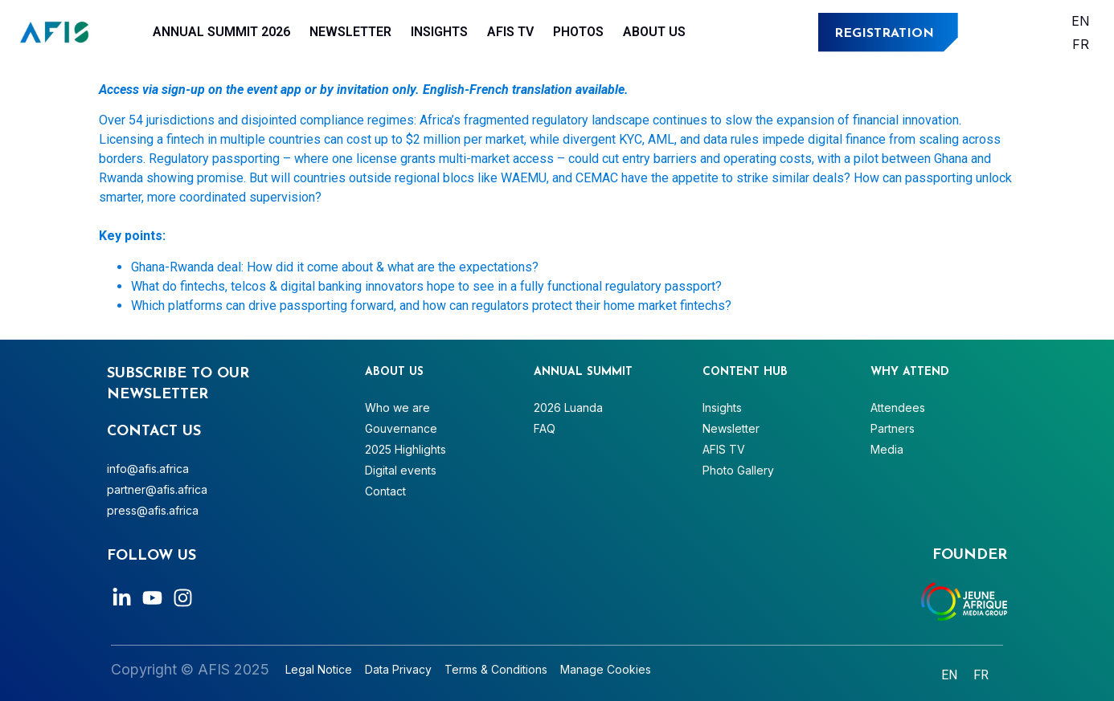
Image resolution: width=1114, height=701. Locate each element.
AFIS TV (510, 31)
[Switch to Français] (1080, 43)
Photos (578, 31)
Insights (439, 31)
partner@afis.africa (157, 489)
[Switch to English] (1080, 20)
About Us (654, 31)
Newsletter (350, 31)
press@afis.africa (153, 510)
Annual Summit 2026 (221, 31)
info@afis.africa (148, 468)
